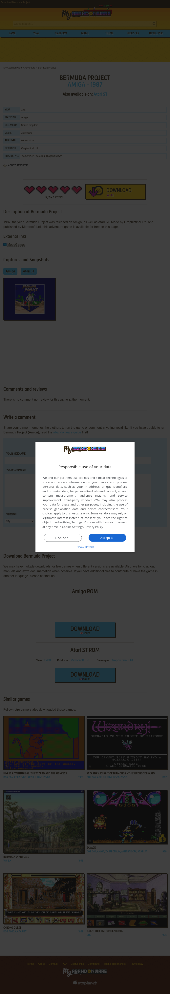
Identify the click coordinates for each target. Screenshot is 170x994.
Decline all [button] (62, 538)
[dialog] (85, 497)
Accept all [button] (107, 538)
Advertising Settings (68, 522)
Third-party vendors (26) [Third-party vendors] (81, 500)
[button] (85, 547)
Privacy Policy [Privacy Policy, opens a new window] (94, 527)
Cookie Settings (72, 527)
